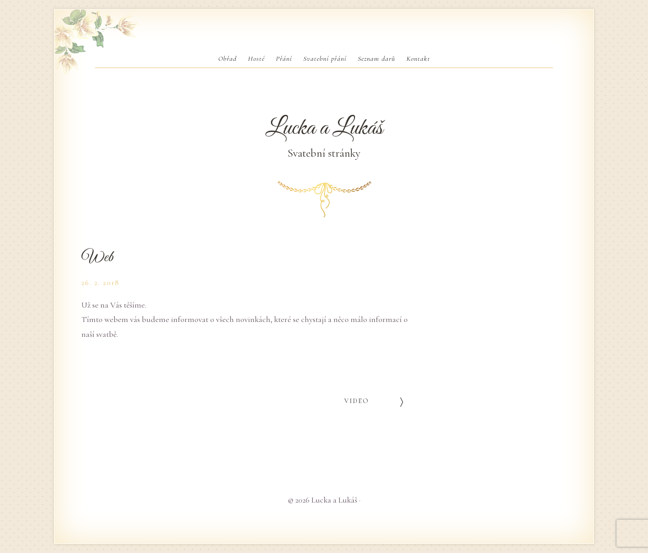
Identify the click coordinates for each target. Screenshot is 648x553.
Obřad (227, 58)
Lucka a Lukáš (324, 128)
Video (356, 401)
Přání (284, 58)
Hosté (256, 58)
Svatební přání (324, 58)
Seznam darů (376, 58)
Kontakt (418, 58)
